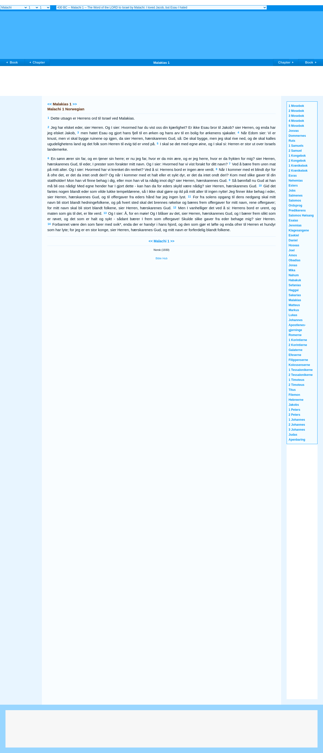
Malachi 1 (161, 241)
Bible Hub (161, 258)
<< (49, 104)
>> (75, 104)
